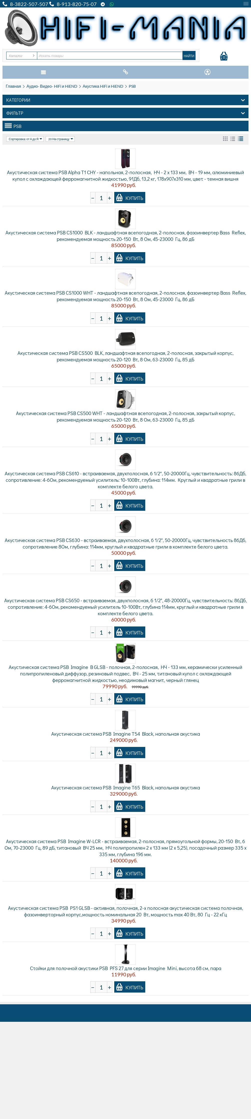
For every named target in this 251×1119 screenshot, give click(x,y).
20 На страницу (60, 139)
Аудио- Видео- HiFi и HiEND (51, 86)
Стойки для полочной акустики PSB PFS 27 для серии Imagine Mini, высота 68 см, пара (125, 968)
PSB (132, 86)
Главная (13, 86)
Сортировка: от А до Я (25, 139)
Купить (129, 197)
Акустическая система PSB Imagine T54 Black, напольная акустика (125, 733)
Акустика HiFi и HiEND (103, 86)
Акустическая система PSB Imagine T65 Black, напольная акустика (125, 787)
